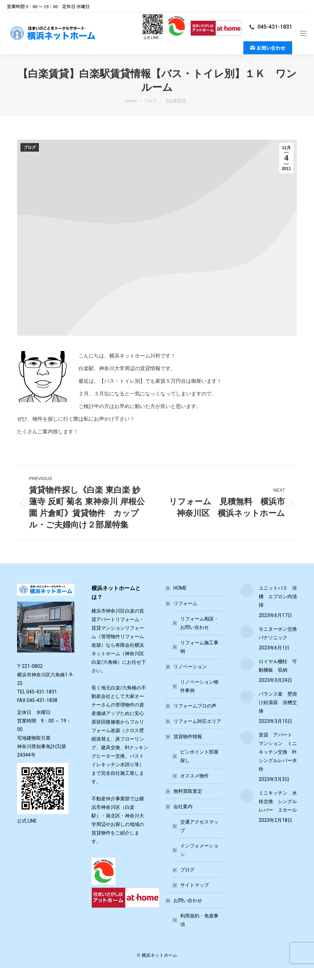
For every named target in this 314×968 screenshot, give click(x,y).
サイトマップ (194, 885)
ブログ (30, 147)
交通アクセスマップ (199, 826)
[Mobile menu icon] (303, 33)
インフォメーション (199, 850)
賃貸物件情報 (184, 736)
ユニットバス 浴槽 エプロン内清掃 (278, 596)
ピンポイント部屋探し (199, 756)
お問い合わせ (184, 900)
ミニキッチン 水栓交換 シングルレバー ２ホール (278, 801)
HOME (180, 588)
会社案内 (179, 806)
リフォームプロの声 (194, 706)
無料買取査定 (187, 791)
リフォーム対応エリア (197, 721)
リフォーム (182, 603)
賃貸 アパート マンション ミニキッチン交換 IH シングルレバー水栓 (278, 752)
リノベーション (187, 666)
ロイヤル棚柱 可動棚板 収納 (278, 666)
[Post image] (247, 591)
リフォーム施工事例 (199, 647)
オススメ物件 (194, 775)
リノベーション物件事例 (199, 686)
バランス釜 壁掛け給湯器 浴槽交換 (278, 702)
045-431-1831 (270, 27)
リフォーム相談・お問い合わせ (199, 623)
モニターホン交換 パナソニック (278, 633)
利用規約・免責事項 (199, 920)
